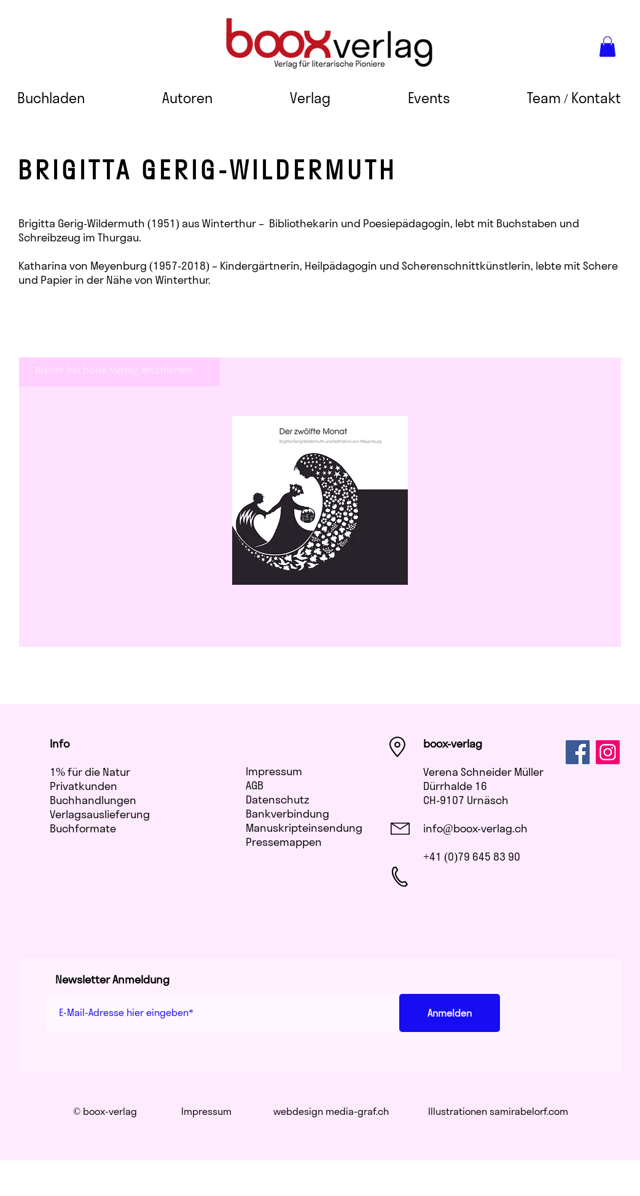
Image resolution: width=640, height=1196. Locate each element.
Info (59, 744)
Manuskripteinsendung (304, 828)
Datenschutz (277, 799)
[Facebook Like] (443, 936)
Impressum (274, 771)
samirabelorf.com (529, 1111)
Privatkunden (83, 786)
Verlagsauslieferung (100, 814)
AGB (254, 785)
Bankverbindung (287, 814)
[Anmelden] (449, 1013)
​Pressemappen (284, 842)
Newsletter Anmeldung (112, 979)
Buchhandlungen (93, 800)
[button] (607, 46)
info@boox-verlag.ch (475, 828)
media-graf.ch (357, 1111)
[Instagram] (608, 752)
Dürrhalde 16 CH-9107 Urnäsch (466, 793)
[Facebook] (578, 752)
